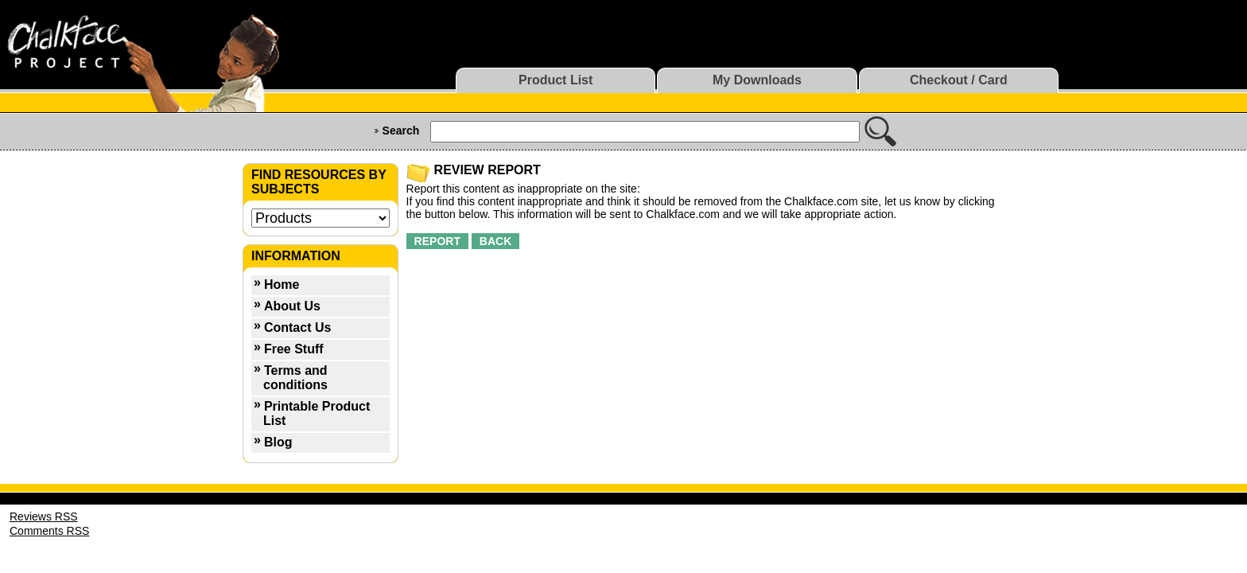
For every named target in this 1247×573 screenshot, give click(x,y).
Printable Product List (316, 413)
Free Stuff (294, 349)
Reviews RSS (44, 516)
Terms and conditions (295, 378)
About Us (292, 306)
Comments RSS (49, 530)
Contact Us (297, 327)
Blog (278, 442)
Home (281, 284)
